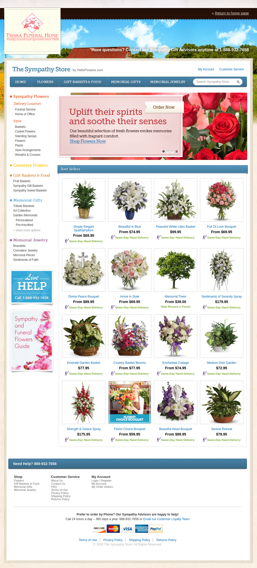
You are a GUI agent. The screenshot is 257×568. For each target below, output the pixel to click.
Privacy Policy (60, 493)
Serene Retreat (221, 429)
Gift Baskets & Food (82, 82)
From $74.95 (129, 232)
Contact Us (58, 483)
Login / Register (101, 480)
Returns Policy (60, 499)
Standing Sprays (26, 136)
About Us (57, 480)
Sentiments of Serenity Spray (221, 296)
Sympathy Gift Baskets (28, 186)
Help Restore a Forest (175, 306)
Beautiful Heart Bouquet (175, 429)
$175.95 (83, 434)
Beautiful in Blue (130, 226)
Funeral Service (25, 109)
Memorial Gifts (126, 82)
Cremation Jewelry (25, 250)
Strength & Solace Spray (83, 429)
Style (17, 121)
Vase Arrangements (28, 150)
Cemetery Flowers (30, 165)
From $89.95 (83, 302)
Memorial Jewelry (167, 82)
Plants (19, 145)
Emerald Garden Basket (83, 363)
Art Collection (21, 210)
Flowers (45, 82)
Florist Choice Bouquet (129, 429)
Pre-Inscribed (24, 225)
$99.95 (175, 232)
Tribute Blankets (23, 206)
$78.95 (221, 434)
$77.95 (83, 368)
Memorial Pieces (24, 255)
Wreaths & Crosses (27, 155)
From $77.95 (129, 368)
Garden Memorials (25, 215)
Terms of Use (59, 489)
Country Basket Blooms (129, 363)
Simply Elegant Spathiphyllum (83, 228)
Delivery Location (27, 104)
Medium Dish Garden (221, 363)
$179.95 (221, 302)
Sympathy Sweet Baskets (29, 190)
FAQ (54, 486)
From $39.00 (175, 302)
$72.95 (221, 368)
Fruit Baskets (21, 181)
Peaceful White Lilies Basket (175, 226)
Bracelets (19, 246)
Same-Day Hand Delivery (86, 241)
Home (20, 82)
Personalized (24, 220)
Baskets (20, 127)
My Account (206, 69)
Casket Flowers (25, 131)
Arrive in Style (129, 296)
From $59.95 (129, 434)
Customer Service (231, 69)
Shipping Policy (61, 496)
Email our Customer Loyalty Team (166, 519)
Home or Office (25, 114)
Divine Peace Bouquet (83, 296)
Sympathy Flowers (31, 96)
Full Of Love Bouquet (221, 226)
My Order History (102, 486)
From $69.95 (83, 235)
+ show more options (26, 230)
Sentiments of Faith (25, 260)
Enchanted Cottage (175, 363)
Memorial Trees (175, 296)
